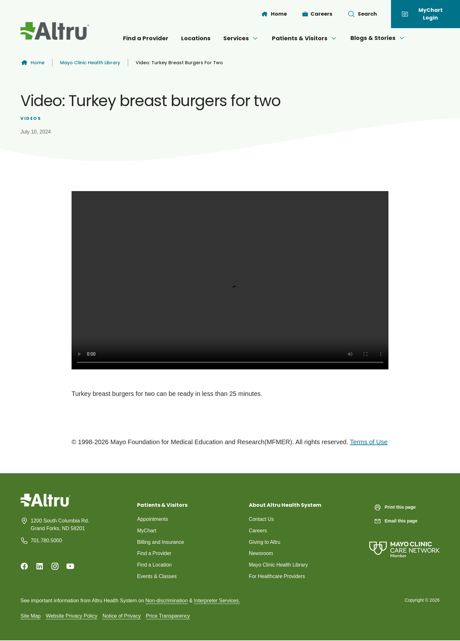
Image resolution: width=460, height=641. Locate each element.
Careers (258, 530)
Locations (196, 38)
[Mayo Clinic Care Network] (404, 543)
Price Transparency (168, 616)
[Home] (273, 14)
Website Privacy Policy (71, 616)
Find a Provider (145, 38)
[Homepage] (45, 505)
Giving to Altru (265, 542)
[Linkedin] (39, 566)
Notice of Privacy (122, 616)
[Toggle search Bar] (362, 14)
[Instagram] (55, 566)
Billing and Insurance (161, 542)
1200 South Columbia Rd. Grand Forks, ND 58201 (60, 524)
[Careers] (317, 14)
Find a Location (154, 565)
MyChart (146, 530)
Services (241, 38)
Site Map (30, 616)
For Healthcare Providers (277, 576)
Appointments (152, 519)
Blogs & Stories (378, 38)
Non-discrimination (166, 601)
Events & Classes (157, 576)
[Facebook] (24, 566)
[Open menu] (255, 38)
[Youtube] (70, 566)
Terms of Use (368, 441)
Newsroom (261, 553)
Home (32, 62)
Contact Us (261, 519)
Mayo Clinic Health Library (90, 62)
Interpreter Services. (217, 601)
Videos (31, 118)
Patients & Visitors (305, 38)
